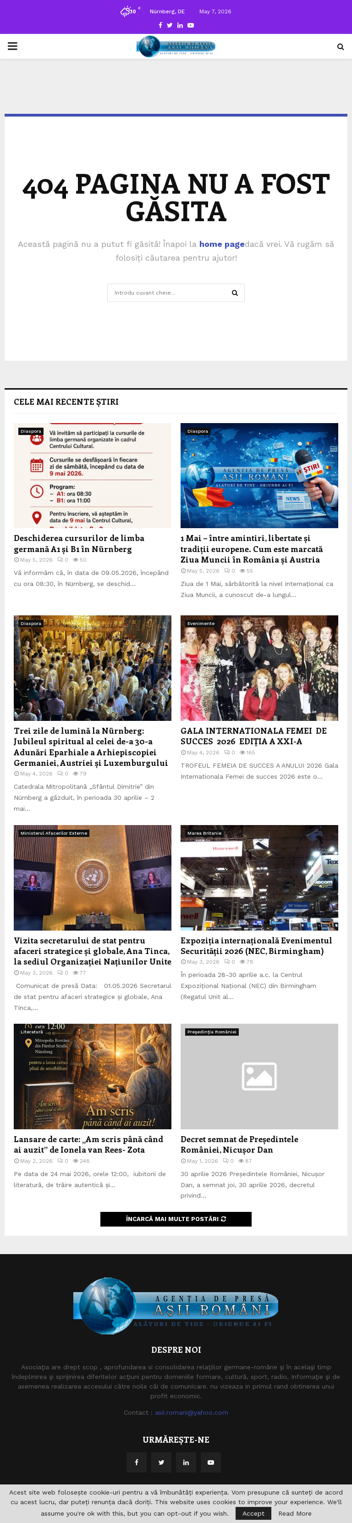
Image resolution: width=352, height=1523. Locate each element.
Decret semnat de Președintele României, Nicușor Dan (239, 1144)
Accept (253, 1513)
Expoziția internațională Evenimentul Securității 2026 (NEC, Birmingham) (256, 945)
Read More (295, 1513)
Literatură (32, 1031)
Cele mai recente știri (66, 401)
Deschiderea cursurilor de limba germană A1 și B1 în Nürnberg (79, 543)
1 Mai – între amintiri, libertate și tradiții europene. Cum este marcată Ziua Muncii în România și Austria (252, 548)
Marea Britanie (204, 833)
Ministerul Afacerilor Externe (54, 833)
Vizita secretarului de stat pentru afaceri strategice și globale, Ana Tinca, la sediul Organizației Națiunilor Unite (92, 951)
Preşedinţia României (211, 1031)
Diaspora (31, 431)
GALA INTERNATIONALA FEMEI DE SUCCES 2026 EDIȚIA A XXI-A (256, 736)
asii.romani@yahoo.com (191, 1412)
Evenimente (200, 623)
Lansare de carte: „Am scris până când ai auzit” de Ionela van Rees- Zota (88, 1144)
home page (222, 244)
